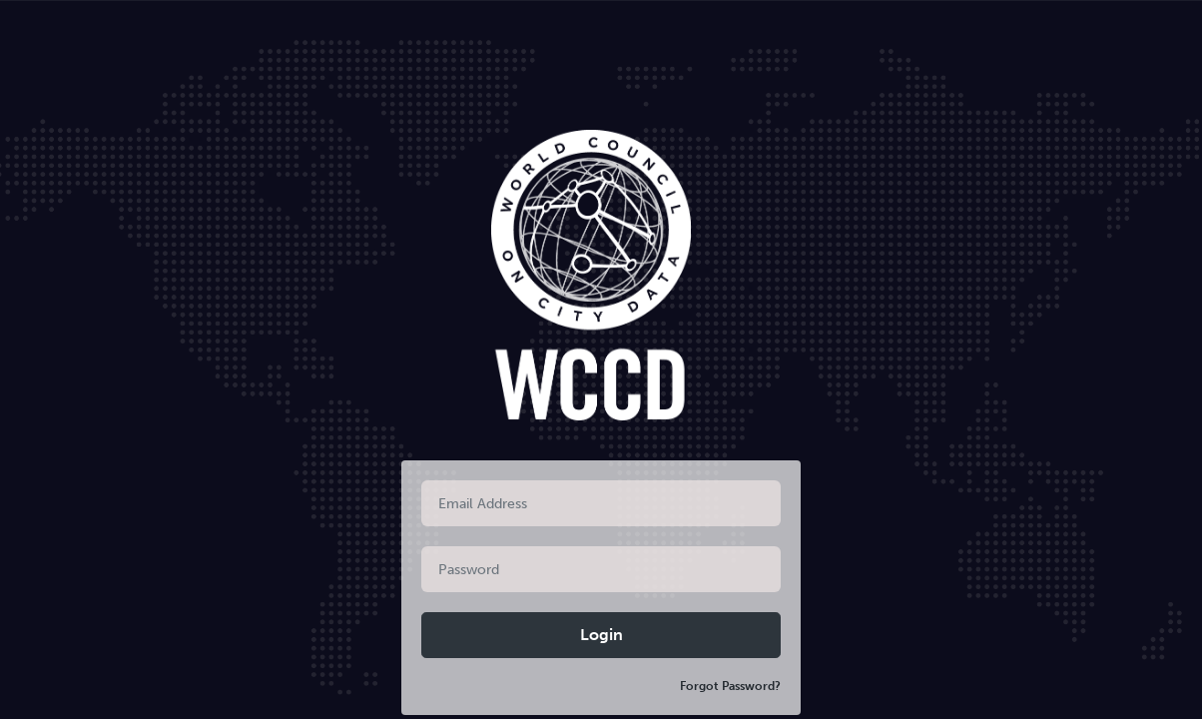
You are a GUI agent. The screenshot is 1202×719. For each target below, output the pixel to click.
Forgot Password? (730, 686)
